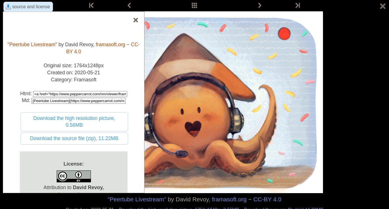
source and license (31, 6)
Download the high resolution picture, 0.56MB (74, 121)
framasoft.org (229, 199)
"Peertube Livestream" (137, 199)
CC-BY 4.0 (267, 199)
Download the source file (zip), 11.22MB (74, 138)
